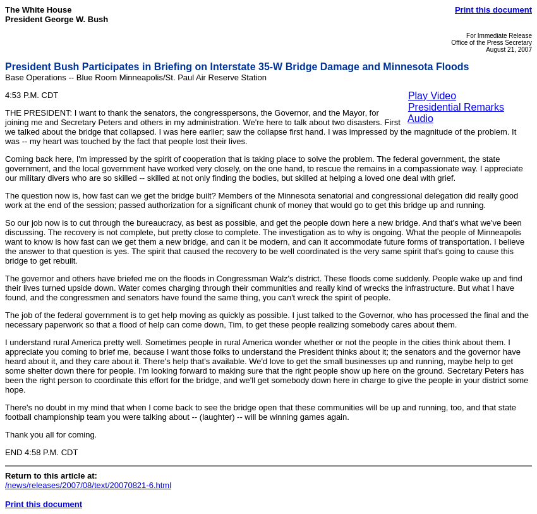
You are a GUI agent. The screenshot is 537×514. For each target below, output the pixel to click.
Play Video (432, 95)
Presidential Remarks (456, 107)
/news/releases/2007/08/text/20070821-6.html (88, 485)
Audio (420, 118)
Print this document (493, 10)
